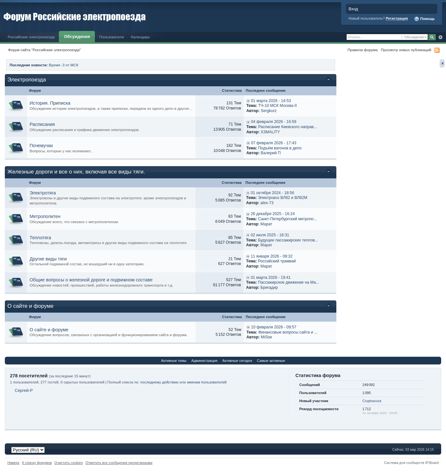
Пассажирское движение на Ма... (288, 282)
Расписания (42, 124)
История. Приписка (50, 103)
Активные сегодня (237, 361)
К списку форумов (37, 463)
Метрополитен (45, 216)
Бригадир (269, 287)
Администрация (204, 361)
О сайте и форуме (30, 306)
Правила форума (363, 50)
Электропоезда (26, 80)
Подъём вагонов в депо (280, 148)
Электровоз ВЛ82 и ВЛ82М (282, 197)
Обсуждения (77, 36)
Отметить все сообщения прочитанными (119, 463)
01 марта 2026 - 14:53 (271, 101)
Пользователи (111, 37)
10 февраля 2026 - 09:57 (273, 327)
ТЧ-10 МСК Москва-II (277, 105)
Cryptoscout (371, 401)
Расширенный (440, 37)
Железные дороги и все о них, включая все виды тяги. (76, 172)
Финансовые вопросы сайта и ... (287, 332)
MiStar (266, 337)
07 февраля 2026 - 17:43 (273, 143)
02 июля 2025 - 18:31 (270, 235)
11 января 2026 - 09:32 (272, 256)
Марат (266, 224)
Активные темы (174, 361)
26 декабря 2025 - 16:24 (273, 214)
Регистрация (397, 18)
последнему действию (160, 382)
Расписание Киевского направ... (287, 127)
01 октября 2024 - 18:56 (272, 193)
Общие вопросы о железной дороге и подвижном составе (91, 279)
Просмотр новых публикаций (406, 50)
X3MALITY (270, 132)
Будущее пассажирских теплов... (288, 240)
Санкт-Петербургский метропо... (287, 219)
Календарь (140, 37)
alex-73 (267, 203)
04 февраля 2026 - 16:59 (273, 121)
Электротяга (43, 192)
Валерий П (271, 153)
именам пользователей (206, 382)
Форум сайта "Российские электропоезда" (44, 50)
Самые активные (271, 361)
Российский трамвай (277, 261)
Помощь (424, 19)
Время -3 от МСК (63, 65)
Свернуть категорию (330, 80)
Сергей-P (24, 390)
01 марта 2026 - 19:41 (271, 277)
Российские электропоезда (31, 37)
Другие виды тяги (48, 258)
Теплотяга (40, 237)
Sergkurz (269, 111)
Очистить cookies (68, 463)
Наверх (13, 463)
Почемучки (41, 145)
